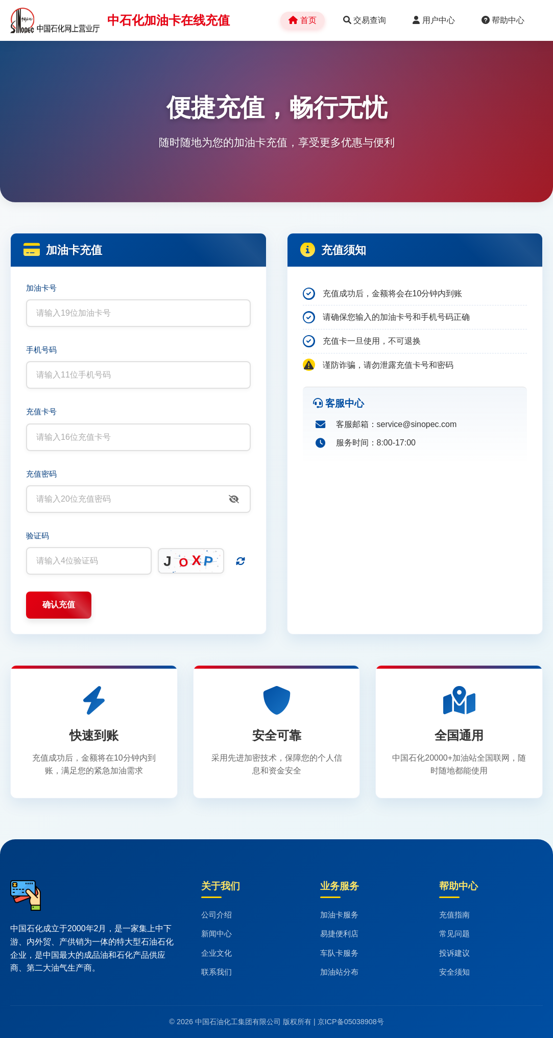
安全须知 (454, 972)
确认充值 (58, 604)
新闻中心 (216, 933)
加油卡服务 (339, 914)
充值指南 (454, 914)
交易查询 (364, 20)
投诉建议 (454, 953)
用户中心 (433, 20)
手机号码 (41, 349)
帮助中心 (503, 20)
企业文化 (216, 953)
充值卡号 (41, 411)
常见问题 (454, 933)
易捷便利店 (339, 933)
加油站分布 (339, 972)
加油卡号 (41, 288)
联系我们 (216, 972)
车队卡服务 (339, 953)
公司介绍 (216, 914)
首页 (302, 20)
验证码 (37, 535)
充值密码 (41, 473)
